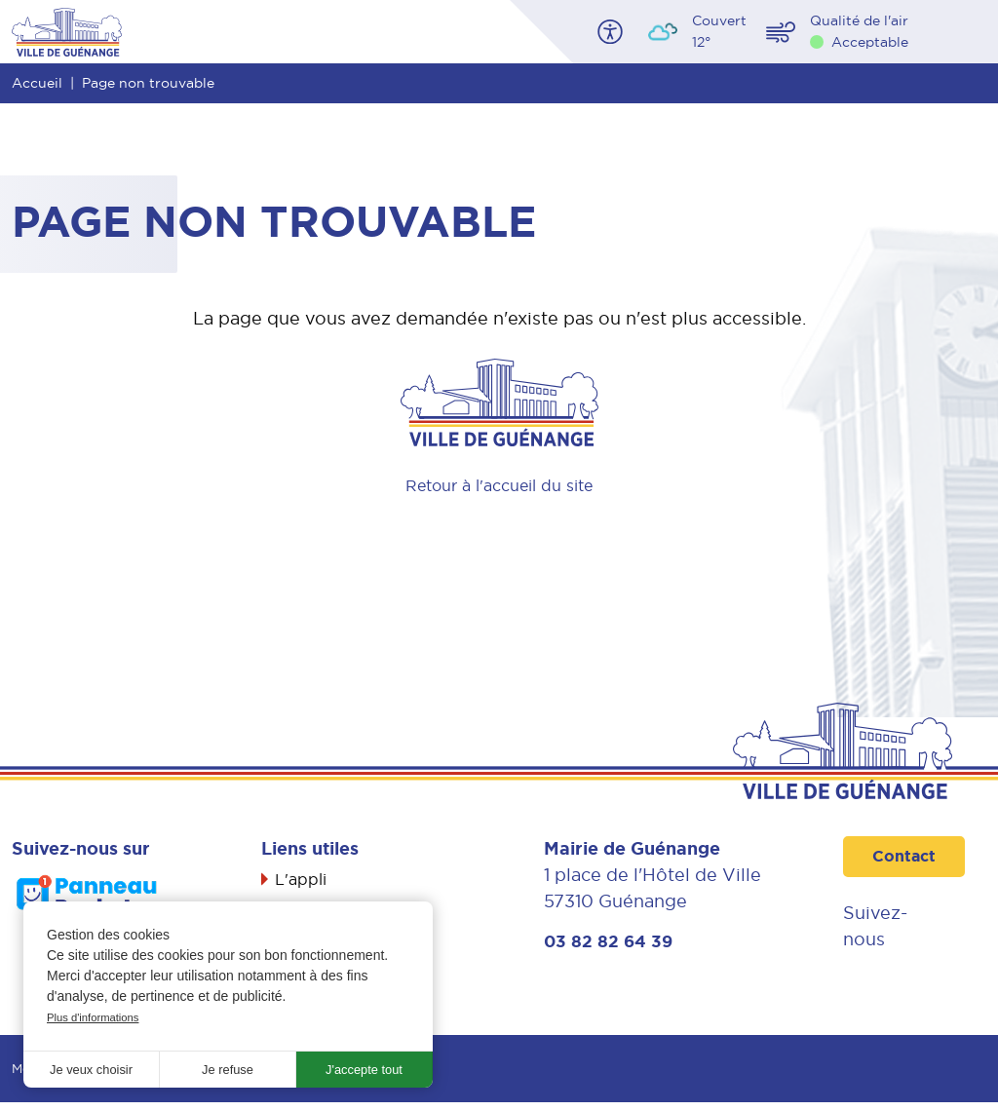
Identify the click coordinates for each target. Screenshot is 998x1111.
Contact (906, 857)
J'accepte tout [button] (364, 1068)
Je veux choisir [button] (91, 1068)
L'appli (303, 879)
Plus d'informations (97, 1014)
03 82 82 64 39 (609, 942)
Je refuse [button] (228, 1068)
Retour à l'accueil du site (499, 485)
